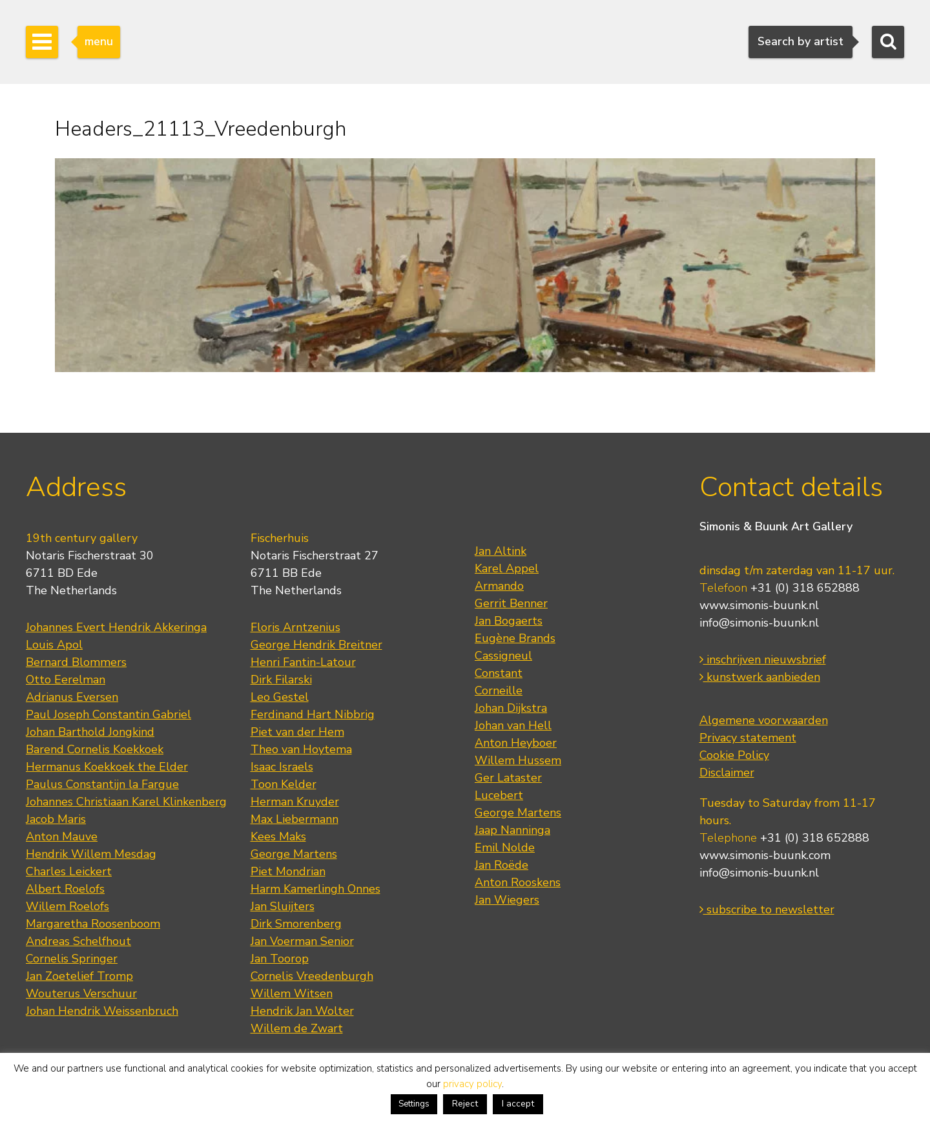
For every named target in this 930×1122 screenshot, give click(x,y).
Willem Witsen (292, 993)
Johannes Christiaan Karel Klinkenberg (126, 801)
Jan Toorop (280, 958)
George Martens (294, 854)
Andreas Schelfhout (78, 941)
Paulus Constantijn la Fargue (102, 784)
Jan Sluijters (283, 906)
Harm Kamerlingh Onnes (315, 889)
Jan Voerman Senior (302, 941)
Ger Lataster (508, 777)
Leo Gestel (280, 697)
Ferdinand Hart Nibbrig (313, 714)
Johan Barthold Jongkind (90, 732)
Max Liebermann (294, 819)
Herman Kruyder (295, 801)
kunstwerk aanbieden (759, 677)
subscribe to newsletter (766, 909)
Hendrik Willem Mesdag (91, 854)
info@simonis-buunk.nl (759, 622)
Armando (499, 586)
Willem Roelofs (67, 906)
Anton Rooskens (518, 882)
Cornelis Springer (72, 958)
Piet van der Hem (297, 732)
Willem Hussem (518, 760)
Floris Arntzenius (295, 627)
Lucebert (499, 795)
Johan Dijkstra (511, 708)
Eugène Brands (515, 638)
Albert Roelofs (65, 889)
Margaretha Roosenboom (93, 923)
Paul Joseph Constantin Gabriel (108, 714)
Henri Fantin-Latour (303, 662)
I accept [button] (518, 1103)
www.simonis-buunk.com (765, 855)
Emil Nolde (505, 847)
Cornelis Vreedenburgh (312, 976)
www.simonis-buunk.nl (759, 605)
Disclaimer (726, 772)
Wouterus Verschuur (81, 993)
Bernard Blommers (76, 662)
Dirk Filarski (281, 679)
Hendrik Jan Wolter (302, 1011)
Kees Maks (278, 836)
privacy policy (472, 1083)
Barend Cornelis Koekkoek (94, 749)
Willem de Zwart (297, 1028)
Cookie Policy (734, 755)
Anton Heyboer (516, 743)
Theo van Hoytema (301, 749)
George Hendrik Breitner (316, 644)
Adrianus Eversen (72, 697)
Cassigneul (503, 655)
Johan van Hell (513, 725)
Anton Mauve (62, 836)
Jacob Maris (56, 819)
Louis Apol (54, 644)
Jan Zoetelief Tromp (79, 976)
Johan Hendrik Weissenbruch (102, 1011)
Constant (498, 673)
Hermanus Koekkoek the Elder (107, 766)
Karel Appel (507, 568)
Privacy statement (747, 737)
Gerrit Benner (511, 603)
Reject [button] (465, 1103)
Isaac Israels (282, 766)
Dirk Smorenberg (296, 923)
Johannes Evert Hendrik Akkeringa (116, 627)
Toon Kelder (283, 784)
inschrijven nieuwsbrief (762, 659)
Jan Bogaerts (508, 621)
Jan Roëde (501, 865)
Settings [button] (413, 1104)
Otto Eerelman (65, 679)
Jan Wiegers (507, 900)
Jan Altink (500, 551)
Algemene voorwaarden (763, 720)
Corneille (498, 690)
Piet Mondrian (288, 871)
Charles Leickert (69, 871)
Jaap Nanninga (512, 830)
